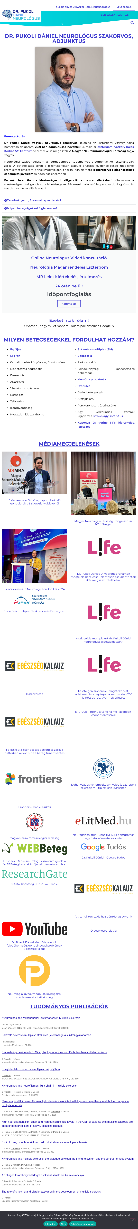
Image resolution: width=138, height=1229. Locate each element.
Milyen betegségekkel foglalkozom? (32, 208)
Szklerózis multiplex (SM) (95, 349)
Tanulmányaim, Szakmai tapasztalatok (34, 200)
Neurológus (124, 7)
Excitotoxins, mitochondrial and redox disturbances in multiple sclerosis (44, 1142)
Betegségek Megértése (116, 15)
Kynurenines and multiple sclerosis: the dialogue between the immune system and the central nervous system (68, 1158)
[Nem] (132, 1219)
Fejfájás (15, 349)
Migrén (15, 355)
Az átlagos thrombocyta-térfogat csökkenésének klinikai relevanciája (43, 1175)
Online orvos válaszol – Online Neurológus (83, 7)
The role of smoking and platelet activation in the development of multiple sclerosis (51, 1191)
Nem (63, 1224)
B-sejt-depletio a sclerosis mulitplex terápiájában (31, 1069)
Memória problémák (92, 379)
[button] (69, 200)
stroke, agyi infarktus (108, 416)
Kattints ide (69, 303)
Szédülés (84, 386)
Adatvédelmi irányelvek (83, 1224)
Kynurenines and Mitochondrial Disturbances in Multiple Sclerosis (41, 1018)
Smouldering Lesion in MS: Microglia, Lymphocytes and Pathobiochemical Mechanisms (54, 1052)
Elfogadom (50, 1224)
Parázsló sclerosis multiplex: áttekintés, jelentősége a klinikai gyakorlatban (46, 1035)
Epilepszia (85, 355)
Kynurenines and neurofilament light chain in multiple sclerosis (39, 1085)
